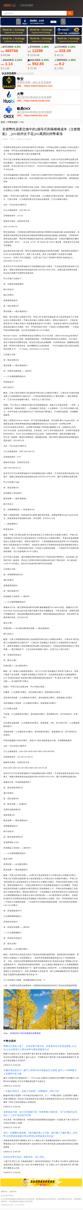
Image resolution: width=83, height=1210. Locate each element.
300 (11, 1035)
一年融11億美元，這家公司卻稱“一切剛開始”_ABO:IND (31, 1093)
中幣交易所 (12, 124)
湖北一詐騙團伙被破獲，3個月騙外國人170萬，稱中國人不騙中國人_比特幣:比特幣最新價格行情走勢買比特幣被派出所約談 (40, 1137)
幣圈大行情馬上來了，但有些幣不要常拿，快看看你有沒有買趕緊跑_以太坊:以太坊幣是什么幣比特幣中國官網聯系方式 (40, 1050)
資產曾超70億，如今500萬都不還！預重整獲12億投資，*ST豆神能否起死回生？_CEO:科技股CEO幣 (40, 1116)
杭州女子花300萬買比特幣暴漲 (27, 1035)
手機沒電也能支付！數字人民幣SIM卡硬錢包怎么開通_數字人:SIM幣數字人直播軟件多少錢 (40, 1074)
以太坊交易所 (19, 1207)
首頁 (3, 124)
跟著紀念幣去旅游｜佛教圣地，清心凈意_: (24, 1159)
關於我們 (13, 1194)
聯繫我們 (4, 1194)
